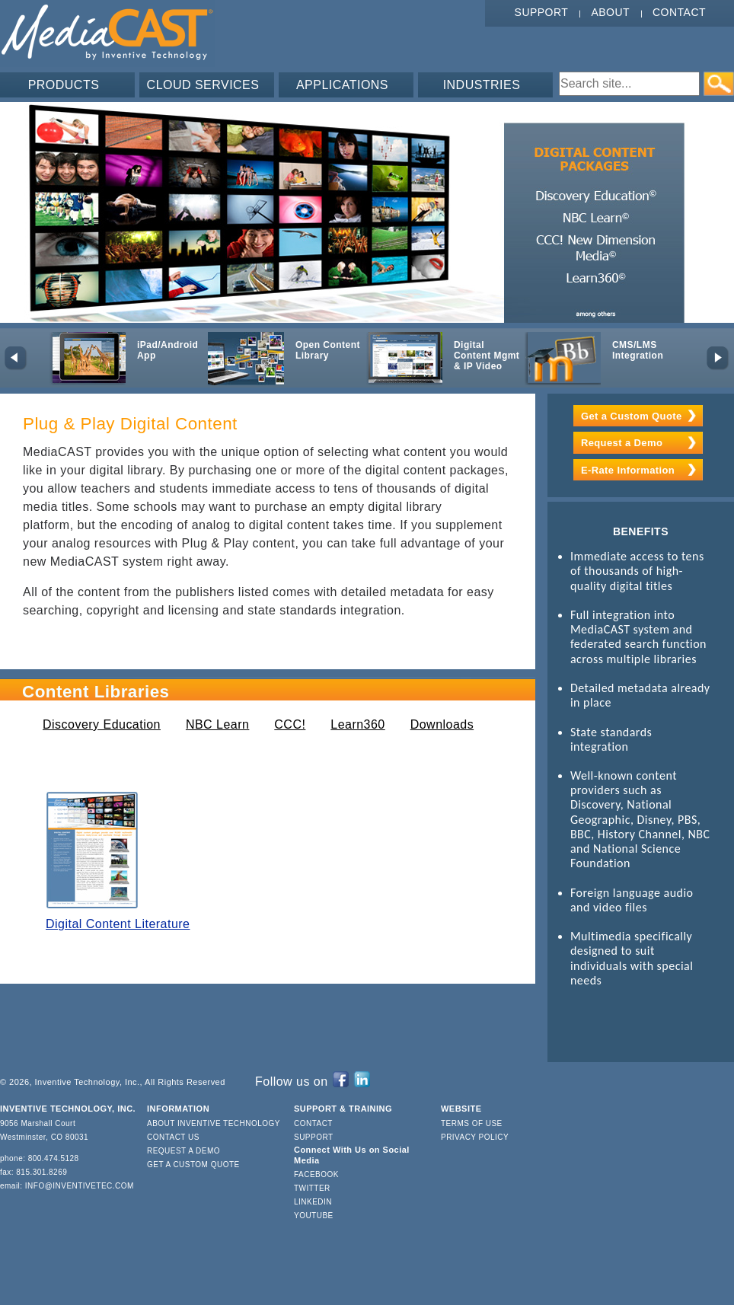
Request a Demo (621, 442)
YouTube (313, 1215)
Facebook (316, 1174)
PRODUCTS (64, 84)
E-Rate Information (628, 470)
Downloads (442, 724)
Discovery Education (102, 724)
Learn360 (357, 724)
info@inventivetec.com (79, 1186)
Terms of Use (472, 1123)
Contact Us (173, 1137)
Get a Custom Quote (631, 416)
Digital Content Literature (118, 923)
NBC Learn (217, 724)
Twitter (312, 1188)
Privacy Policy (475, 1137)
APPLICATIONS (342, 84)
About (610, 12)
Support (542, 12)
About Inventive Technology (213, 1123)
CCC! (289, 724)
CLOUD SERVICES (203, 84)
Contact (679, 12)
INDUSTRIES (482, 84)
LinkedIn (313, 1202)
